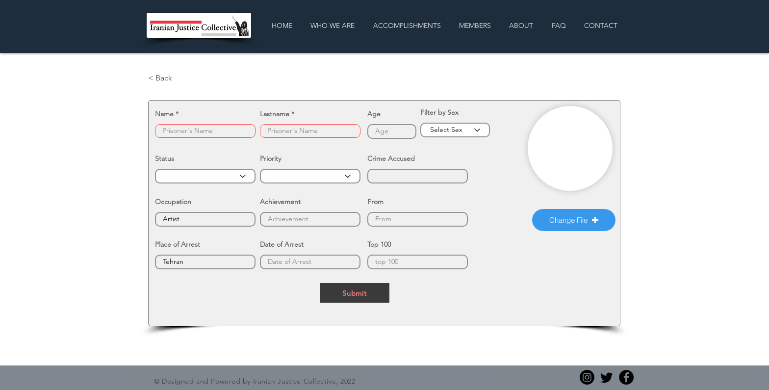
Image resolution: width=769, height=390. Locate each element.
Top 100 (379, 244)
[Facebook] (626, 377)
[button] (573, 220)
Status (164, 158)
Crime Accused (391, 158)
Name (164, 113)
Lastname (274, 113)
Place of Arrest (177, 244)
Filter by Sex (439, 112)
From (375, 201)
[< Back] (180, 78)
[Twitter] (606, 377)
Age (374, 113)
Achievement (280, 201)
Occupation (173, 201)
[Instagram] (587, 377)
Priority (270, 158)
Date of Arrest (282, 244)
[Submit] (354, 293)
